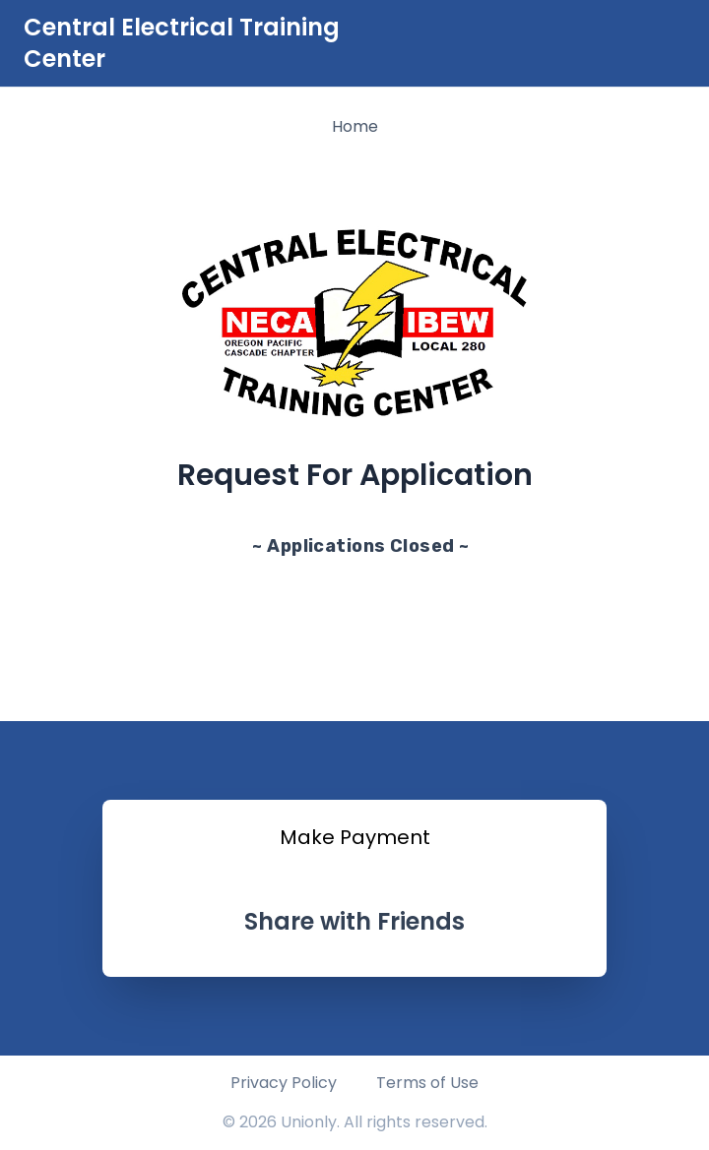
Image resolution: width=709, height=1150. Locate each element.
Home (355, 126)
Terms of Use (427, 1082)
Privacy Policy (283, 1082)
